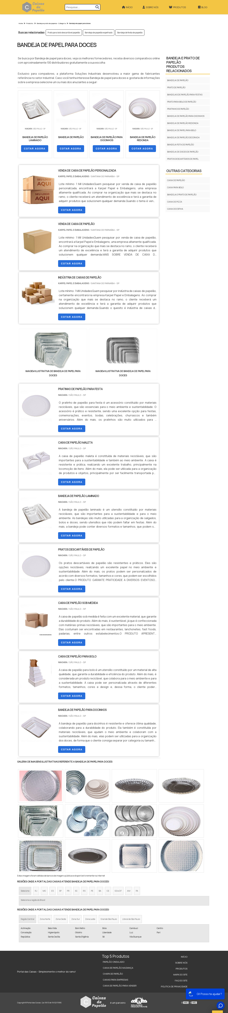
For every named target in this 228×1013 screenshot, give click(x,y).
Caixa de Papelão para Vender (120, 985)
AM (128, 890)
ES (52, 890)
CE (108, 890)
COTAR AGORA (34, 148)
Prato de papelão (176, 87)
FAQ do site (181, 980)
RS (84, 890)
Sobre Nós (150, 7)
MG (44, 890)
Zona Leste (90, 919)
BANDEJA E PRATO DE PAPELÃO (181, 194)
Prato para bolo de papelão (181, 101)
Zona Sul (75, 919)
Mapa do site (180, 974)
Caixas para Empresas (115, 979)
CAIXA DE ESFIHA (175, 208)
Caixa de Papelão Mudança (118, 967)
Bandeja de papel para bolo (181, 130)
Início (127, 7)
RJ (36, 890)
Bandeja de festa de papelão (130, 32)
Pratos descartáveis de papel (183, 158)
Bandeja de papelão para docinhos (185, 116)
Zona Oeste (61, 919)
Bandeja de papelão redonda (182, 123)
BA (100, 890)
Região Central (27, 919)
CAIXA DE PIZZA (174, 201)
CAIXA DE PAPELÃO (176, 180)
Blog (202, 7)
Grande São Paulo (109, 919)
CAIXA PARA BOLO (175, 187)
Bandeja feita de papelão (180, 144)
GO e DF (118, 890)
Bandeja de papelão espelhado (98, 32)
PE (92, 890)
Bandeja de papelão (177, 80)
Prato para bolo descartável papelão (64, 32)
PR (68, 890)
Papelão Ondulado (113, 961)
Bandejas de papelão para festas (184, 94)
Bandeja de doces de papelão (182, 151)
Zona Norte (45, 919)
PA (137, 890)
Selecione (25, 890)
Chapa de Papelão (113, 973)
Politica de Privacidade (174, 986)
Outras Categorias (183, 170)
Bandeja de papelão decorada (183, 137)
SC (76, 890)
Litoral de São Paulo (131, 919)
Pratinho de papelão (178, 108)
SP (60, 890)
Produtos (177, 7)
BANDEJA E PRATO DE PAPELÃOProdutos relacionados (183, 64)
